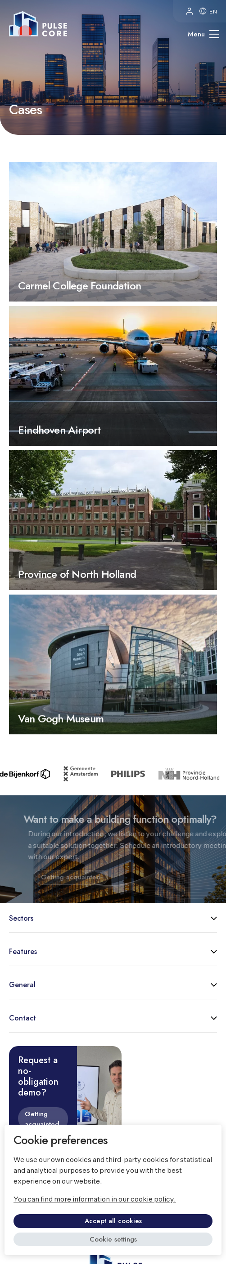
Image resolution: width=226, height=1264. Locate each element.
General (22, 985)
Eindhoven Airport (113, 411)
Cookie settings (113, 1239)
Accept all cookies (113, 1221)
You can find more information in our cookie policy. (95, 1199)
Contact (22, 1018)
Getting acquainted (42, 1119)
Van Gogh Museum (113, 706)
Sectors (21, 918)
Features (23, 951)
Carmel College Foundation (113, 232)
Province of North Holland (113, 560)
